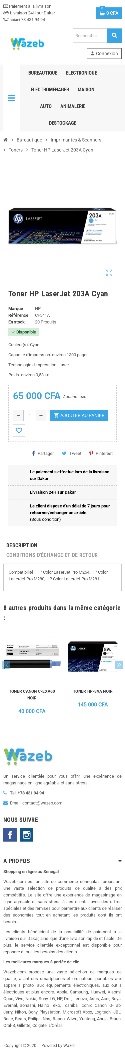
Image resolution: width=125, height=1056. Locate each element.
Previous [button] (6, 665)
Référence (18, 315)
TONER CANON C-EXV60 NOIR (32, 694)
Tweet (71, 453)
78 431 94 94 (24, 19)
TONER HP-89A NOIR (93, 691)
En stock (16, 321)
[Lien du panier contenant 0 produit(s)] (109, 13)
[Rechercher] (97, 35)
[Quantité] (29, 415)
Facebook (10, 835)
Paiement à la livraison (27, 6)
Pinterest (101, 453)
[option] (32, 673)
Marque (15, 308)
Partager (43, 453)
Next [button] (119, 665)
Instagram (26, 835)
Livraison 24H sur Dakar (29, 12)
